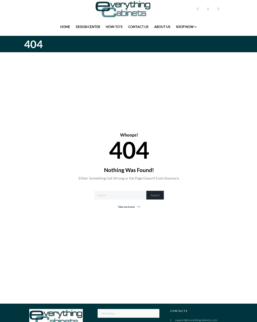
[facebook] (198, 9)
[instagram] (209, 9)
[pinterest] (219, 9)
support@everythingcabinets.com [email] (196, 320)
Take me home (126, 206)
